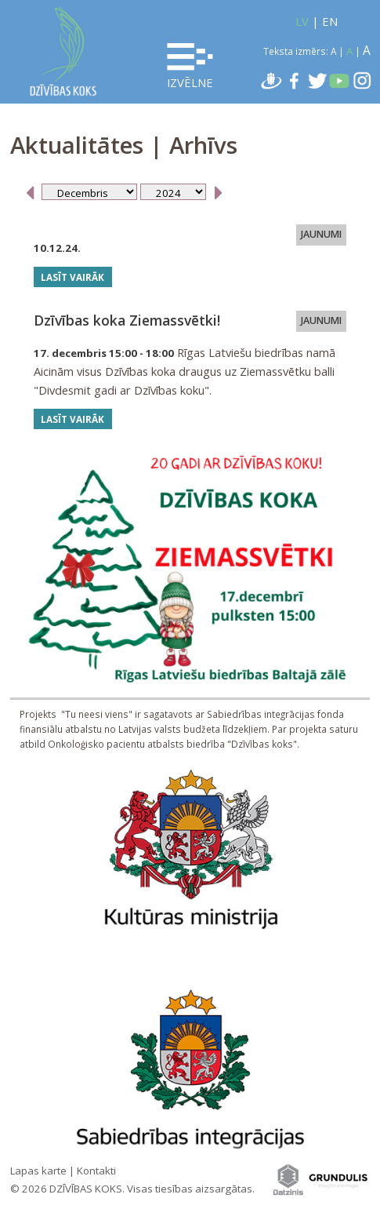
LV (302, 21)
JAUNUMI (321, 235)
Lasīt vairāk (72, 277)
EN (330, 21)
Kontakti (96, 1170)
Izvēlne (190, 66)
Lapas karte (38, 1170)
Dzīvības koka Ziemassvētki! (127, 320)
